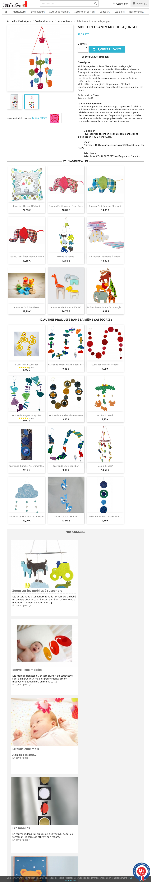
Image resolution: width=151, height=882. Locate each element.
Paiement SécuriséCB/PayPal (20, 792)
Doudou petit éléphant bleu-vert (105, 206)
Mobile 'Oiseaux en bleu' (66, 516)
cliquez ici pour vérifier (100, 874)
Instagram (91, 778)
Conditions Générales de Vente (22, 824)
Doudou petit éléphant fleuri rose (66, 206)
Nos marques (13, 831)
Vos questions (49, 813)
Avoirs (81, 813)
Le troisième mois (25, 664)
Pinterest (83, 778)
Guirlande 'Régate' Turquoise (26, 415)
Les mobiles (87, 664)
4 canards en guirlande (26, 364)
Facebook (59, 778)
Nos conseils (48, 825)
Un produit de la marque (19, 118)
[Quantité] (81, 49)
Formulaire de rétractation (55, 817)
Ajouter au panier (107, 49)
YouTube (75, 778)
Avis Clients (12, 813)
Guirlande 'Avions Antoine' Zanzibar (65, 364)
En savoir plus (20, 602)
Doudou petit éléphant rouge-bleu (26, 256)
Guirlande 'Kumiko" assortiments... (26, 465)
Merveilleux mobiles (94, 588)
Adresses (82, 817)
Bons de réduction (87, 820)
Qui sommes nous (16, 809)
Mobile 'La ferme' (65, 256)
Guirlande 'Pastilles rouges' (105, 364)
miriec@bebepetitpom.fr (132, 828)
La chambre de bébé (27, 740)
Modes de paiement (52, 809)
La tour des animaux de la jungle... (105, 307)
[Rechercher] (69, 3)
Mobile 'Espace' (105, 465)
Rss (67, 778)
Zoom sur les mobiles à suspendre (37, 588)
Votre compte (87, 801)
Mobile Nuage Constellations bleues (27, 516)
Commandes (84, 809)
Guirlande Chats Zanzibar (66, 465)
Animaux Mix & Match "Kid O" (66, 307)
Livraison (46, 805)
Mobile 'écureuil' (105, 415)
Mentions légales (15, 805)
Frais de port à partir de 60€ (43, 792)
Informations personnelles (91, 805)
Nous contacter (49, 821)
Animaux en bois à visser (26, 307)
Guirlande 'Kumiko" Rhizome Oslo (66, 415)
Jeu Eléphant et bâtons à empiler (105, 256)
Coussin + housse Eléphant (26, 206)
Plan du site (13, 828)
